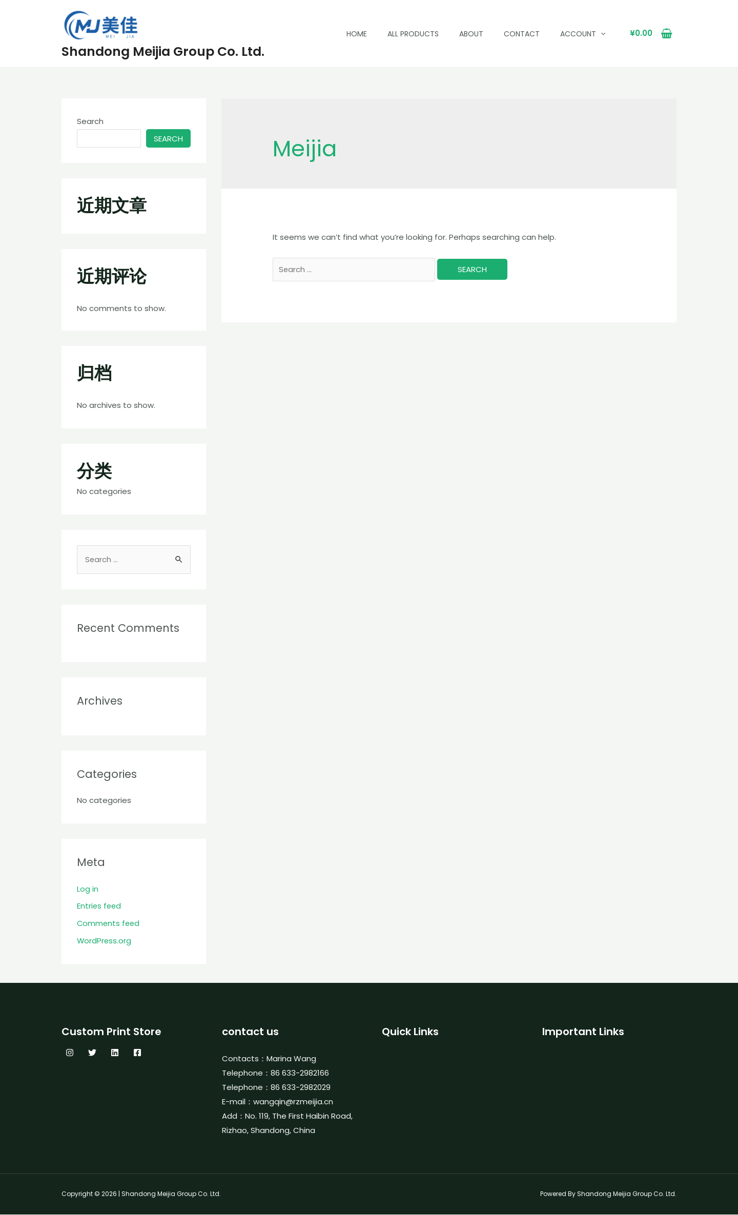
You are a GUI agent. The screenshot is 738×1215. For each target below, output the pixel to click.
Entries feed (99, 906)
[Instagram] (69, 1053)
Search (90, 121)
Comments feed (109, 923)
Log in (87, 889)
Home (356, 34)
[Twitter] (92, 1053)
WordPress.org (104, 941)
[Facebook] (137, 1053)
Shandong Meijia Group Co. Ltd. (162, 51)
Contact (522, 34)
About (471, 34)
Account (582, 34)
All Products (413, 34)
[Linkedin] (115, 1053)
